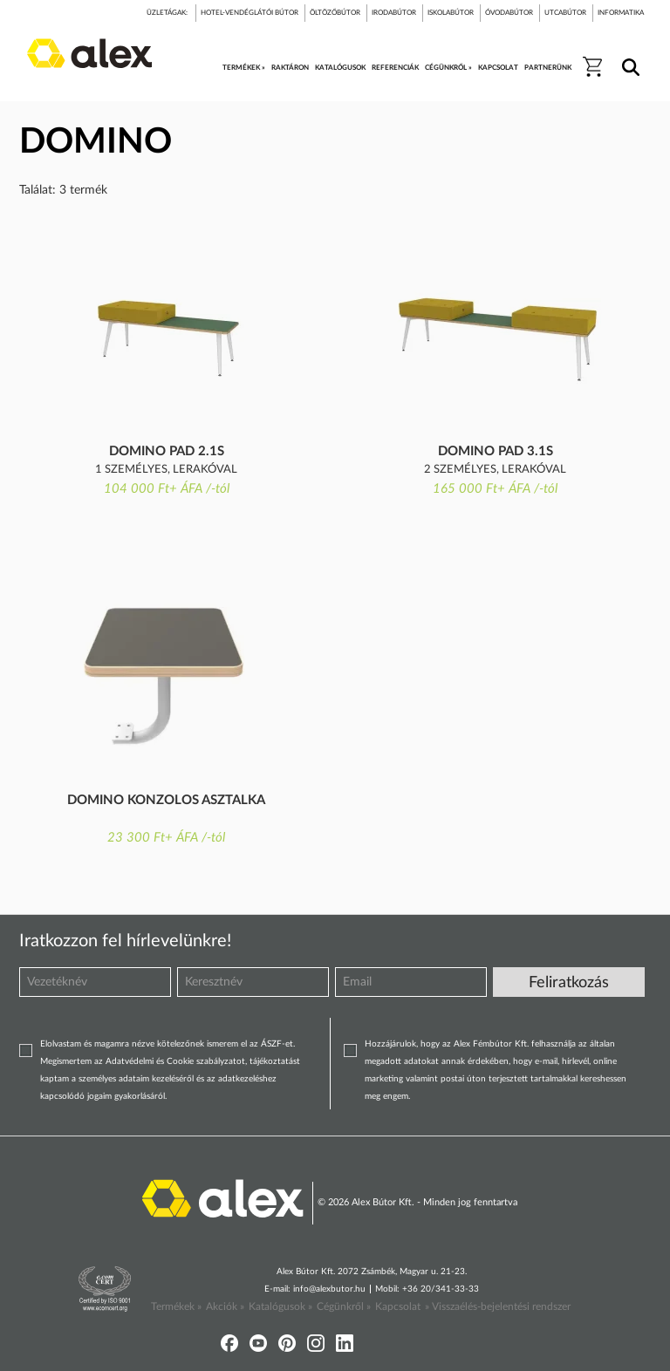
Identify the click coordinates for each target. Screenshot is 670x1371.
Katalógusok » (280, 1306)
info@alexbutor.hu (329, 1289)
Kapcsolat (397, 1306)
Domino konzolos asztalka (166, 800)
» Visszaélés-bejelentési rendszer (498, 1306)
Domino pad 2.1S (166, 451)
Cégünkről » (344, 1306)
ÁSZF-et (277, 1044)
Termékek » (176, 1306)
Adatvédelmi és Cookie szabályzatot (175, 1061)
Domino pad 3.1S (495, 451)
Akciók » (225, 1306)
